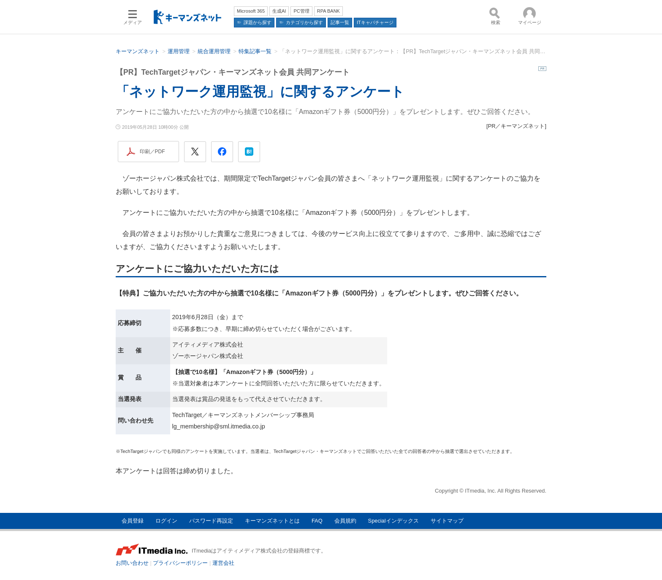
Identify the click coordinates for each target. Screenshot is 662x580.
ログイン (166, 521)
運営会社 (223, 563)
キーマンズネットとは (272, 521)
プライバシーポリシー (180, 563)
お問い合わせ (132, 563)
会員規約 (345, 521)
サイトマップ (447, 521)
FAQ (317, 521)
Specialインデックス (393, 521)
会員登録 (133, 521)
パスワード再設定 (211, 521)
